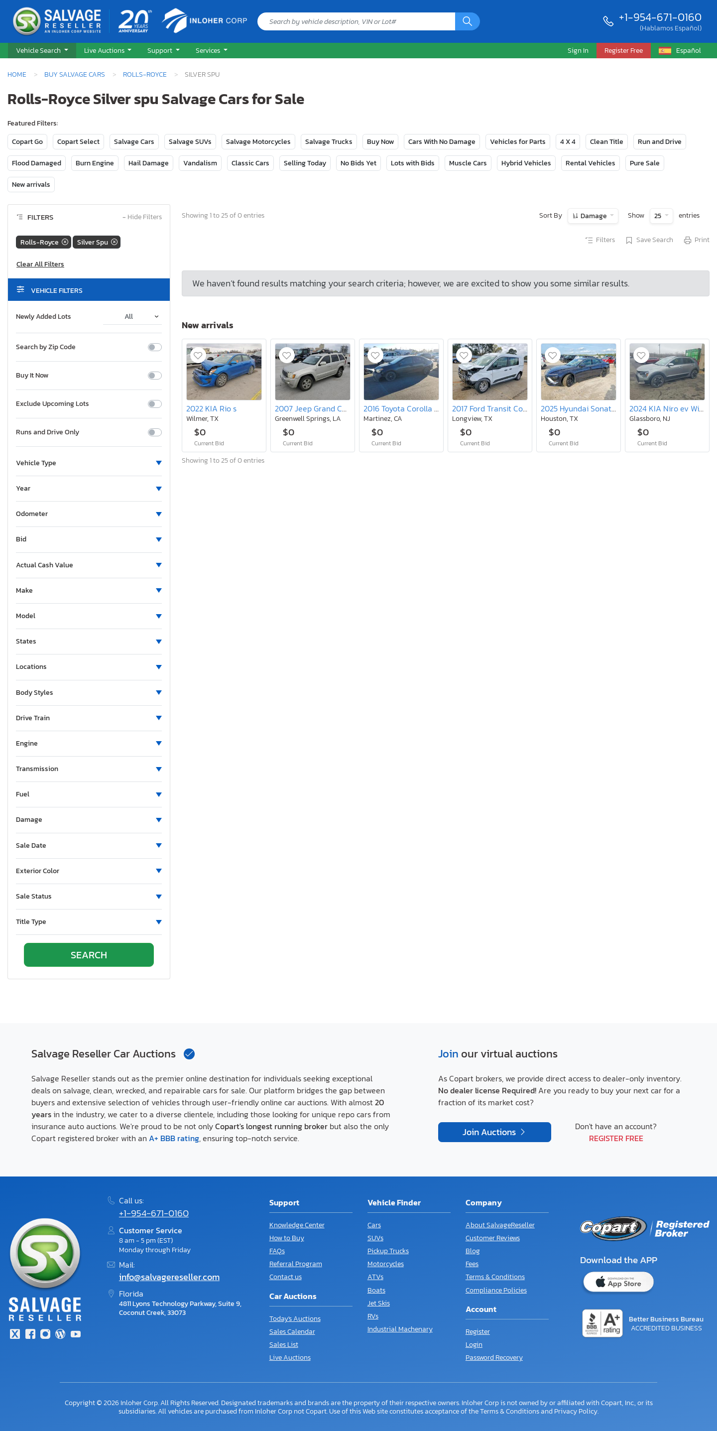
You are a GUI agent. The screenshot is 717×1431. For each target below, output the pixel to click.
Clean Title (606, 141)
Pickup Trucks (388, 1251)
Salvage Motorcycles (258, 141)
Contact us (285, 1277)
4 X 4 (568, 141)
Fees (472, 1264)
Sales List (283, 1344)
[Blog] (60, 1335)
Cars (374, 1225)
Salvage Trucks (329, 141)
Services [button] (209, 50)
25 (658, 216)
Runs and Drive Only (47, 432)
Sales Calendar (292, 1331)
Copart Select (78, 141)
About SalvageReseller (500, 1225)
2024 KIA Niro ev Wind (668, 408)
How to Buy (286, 1238)
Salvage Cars (134, 141)
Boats (376, 1290)
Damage (593, 216)
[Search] (467, 21)
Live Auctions (290, 1357)
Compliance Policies (496, 1290)
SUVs (375, 1238)
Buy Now (380, 141)
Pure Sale (645, 163)
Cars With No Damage (442, 141)
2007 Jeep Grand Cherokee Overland (340, 408)
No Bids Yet (358, 163)
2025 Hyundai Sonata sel (584, 408)
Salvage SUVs (190, 141)
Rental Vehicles (590, 163)
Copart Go (27, 141)
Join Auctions (490, 1132)
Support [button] (160, 50)
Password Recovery (494, 1357)
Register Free (616, 1138)
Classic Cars (250, 163)
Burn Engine (95, 163)
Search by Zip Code (46, 347)
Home (16, 74)
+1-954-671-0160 (660, 16)
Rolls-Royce (145, 74)
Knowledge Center (297, 1225)
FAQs (277, 1251)
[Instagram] (45, 1335)
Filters (599, 241)
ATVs (375, 1277)
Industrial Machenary (400, 1329)
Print (696, 241)
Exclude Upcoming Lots (52, 403)
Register (478, 1331)
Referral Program (295, 1264)
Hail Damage (148, 163)
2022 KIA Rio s (211, 408)
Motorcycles (385, 1264)
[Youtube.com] (75, 1335)
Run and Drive (660, 141)
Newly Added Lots (43, 316)
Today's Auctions (295, 1318)
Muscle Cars (468, 163)
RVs (372, 1316)
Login (474, 1344)
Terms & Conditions (495, 1277)
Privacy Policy (576, 1411)
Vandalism (200, 163)
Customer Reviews (493, 1238)
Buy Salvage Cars (74, 74)
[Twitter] (14, 1335)
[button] (42, 51)
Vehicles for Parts (518, 141)
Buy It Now (32, 375)
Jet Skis (378, 1303)
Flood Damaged (36, 163)
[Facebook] (29, 1335)
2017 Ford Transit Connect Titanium (514, 408)
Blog (473, 1251)
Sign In (578, 50)
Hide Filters (142, 217)
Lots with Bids (413, 163)
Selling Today (305, 163)
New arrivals (31, 184)
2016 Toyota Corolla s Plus (408, 408)
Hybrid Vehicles (526, 163)
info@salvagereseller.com (169, 1277)
